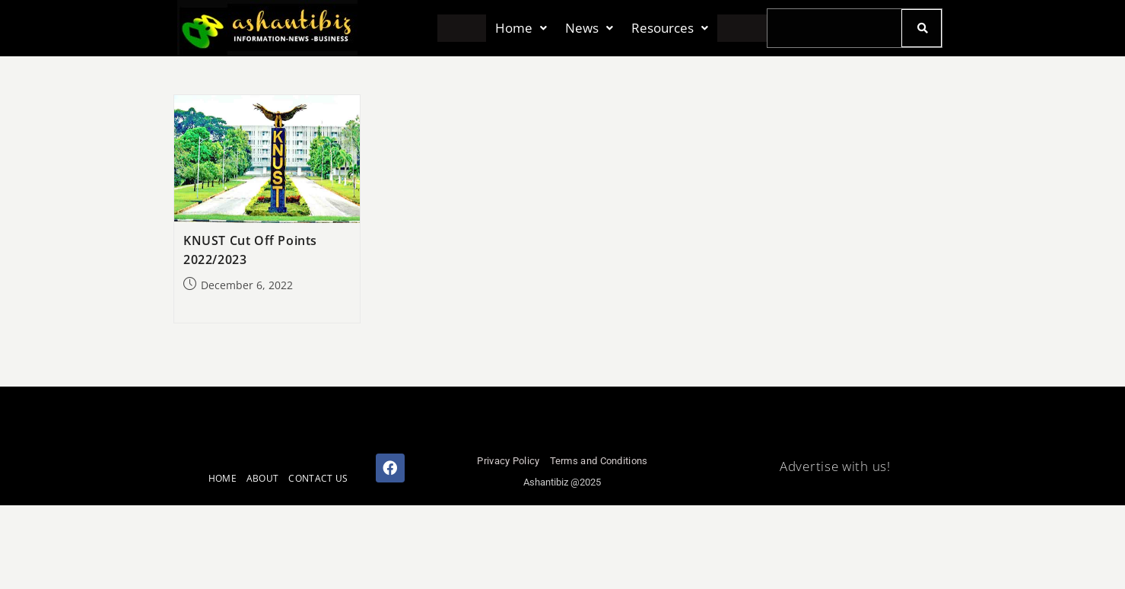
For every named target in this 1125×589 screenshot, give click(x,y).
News (589, 28)
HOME (222, 478)
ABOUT (262, 478)
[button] (521, 28)
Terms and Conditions (599, 460)
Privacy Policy (508, 460)
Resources (669, 28)
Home (521, 28)
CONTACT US (318, 478)
